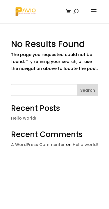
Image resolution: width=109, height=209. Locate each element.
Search (87, 90)
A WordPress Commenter (38, 144)
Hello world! (23, 118)
